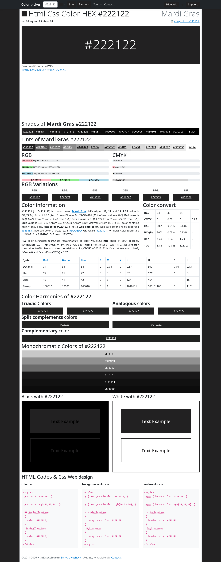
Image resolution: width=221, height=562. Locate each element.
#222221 (65, 197)
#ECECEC (178, 147)
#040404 (164, 131)
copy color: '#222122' (187, 21)
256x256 (61, 70)
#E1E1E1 (151, 147)
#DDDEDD (75, 230)
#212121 (102, 230)
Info (71, 4)
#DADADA (138, 147)
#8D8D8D (69, 147)
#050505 (151, 131)
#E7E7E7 (164, 147)
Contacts (109, 4)
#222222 (156, 197)
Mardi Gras (79, 211)
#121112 (69, 131)
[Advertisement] (111, 95)
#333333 (27, 230)
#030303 (178, 131)
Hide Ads (171, 4)
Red (45, 260)
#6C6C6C (110, 368)
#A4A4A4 (82, 147)
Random (84, 4)
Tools (96, 4)
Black (192, 131)
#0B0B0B (96, 131)
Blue (83, 260)
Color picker (31, 4)
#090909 (110, 131)
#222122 (28, 131)
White (192, 147)
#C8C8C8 (110, 354)
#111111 (110, 382)
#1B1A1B (41, 131)
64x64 (40, 70)
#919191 (110, 361)
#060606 (137, 131)
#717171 (55, 147)
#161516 (55, 131)
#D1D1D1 (124, 147)
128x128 (50, 70)
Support (193, 4)
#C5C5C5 (110, 147)
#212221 (111, 338)
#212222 (95, 197)
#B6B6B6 (96, 147)
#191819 (110, 375)
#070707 (123, 131)
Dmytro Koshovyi (71, 557)
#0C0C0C (110, 389)
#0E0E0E (82, 131)
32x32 (33, 70)
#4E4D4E (41, 147)
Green (66, 260)
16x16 (25, 70)
